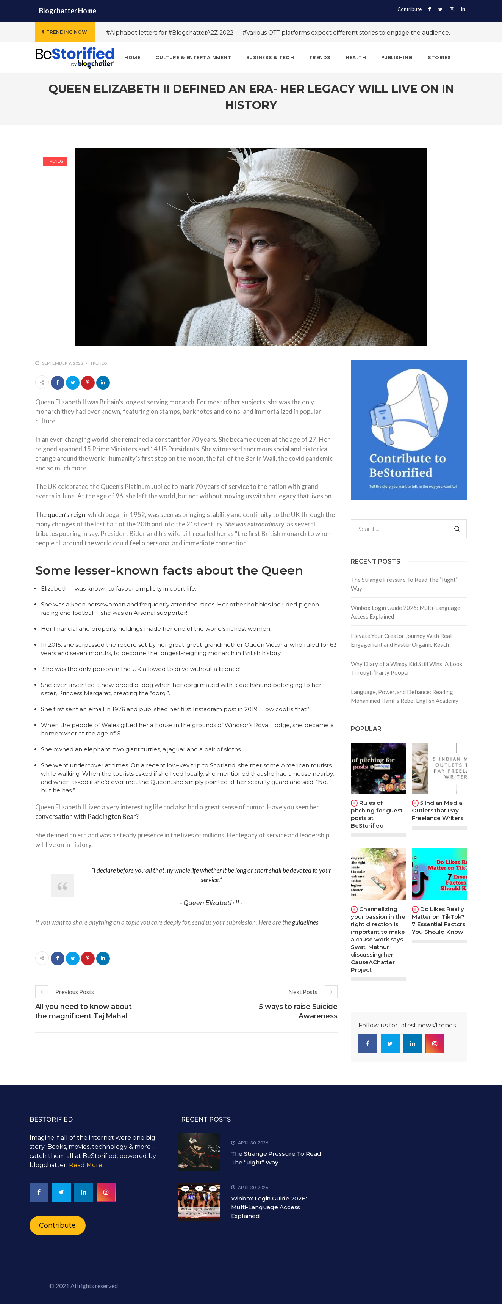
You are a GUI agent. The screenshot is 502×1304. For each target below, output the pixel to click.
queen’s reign (66, 514)
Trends (55, 161)
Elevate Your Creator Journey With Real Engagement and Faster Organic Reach (401, 640)
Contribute (409, 9)
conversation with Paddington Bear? (87, 816)
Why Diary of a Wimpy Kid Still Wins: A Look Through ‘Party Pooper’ (406, 668)
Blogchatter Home (67, 10)
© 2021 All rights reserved (83, 1285)
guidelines (305, 922)
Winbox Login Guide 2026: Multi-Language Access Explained (405, 612)
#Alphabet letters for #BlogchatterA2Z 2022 (169, 32)
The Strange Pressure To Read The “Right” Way (404, 584)
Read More (85, 1165)
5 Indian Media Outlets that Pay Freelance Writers (437, 810)
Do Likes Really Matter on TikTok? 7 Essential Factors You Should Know (438, 920)
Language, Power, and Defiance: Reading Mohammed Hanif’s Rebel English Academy (404, 696)
